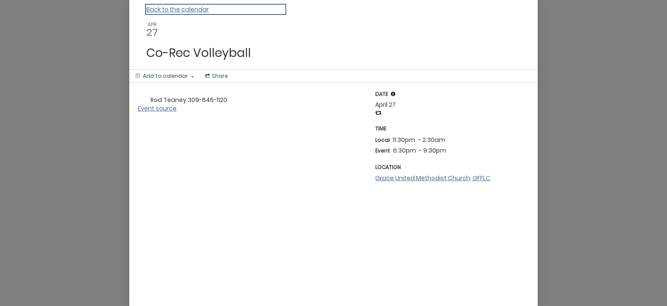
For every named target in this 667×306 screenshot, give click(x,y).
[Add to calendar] (164, 76)
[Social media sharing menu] (215, 76)
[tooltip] (393, 93)
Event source (157, 108)
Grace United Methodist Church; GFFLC (432, 178)
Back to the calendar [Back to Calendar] (177, 9)
